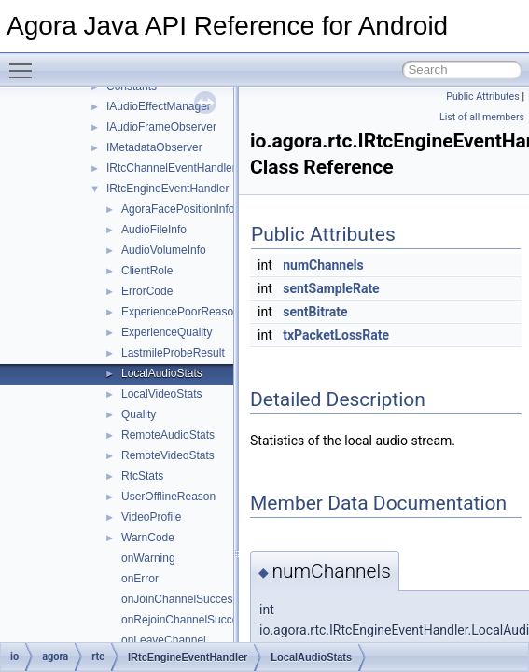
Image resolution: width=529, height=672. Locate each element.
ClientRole (147, 270)
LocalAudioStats (161, 373)
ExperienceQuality (166, 332)
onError (140, 578)
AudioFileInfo (154, 229)
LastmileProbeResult (173, 352)
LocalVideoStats (161, 393)
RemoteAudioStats (168, 434)
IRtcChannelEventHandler (171, 168)
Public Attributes (483, 97)
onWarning (148, 558)
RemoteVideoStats (168, 455)
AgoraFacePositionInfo (177, 209)
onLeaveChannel (163, 640)
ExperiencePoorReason (180, 311)
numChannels (323, 265)
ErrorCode (147, 291)
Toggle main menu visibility (25, 62)
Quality (138, 414)
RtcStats (142, 476)
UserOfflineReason (168, 496)
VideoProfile (151, 517)
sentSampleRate (331, 288)
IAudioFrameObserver (161, 126)
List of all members (481, 117)
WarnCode (147, 537)
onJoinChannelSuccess (179, 599)
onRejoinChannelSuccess (185, 619)
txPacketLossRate (336, 335)
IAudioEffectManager (158, 106)
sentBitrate (315, 311)
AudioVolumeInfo (163, 250)
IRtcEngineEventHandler (167, 188)
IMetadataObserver (154, 147)
